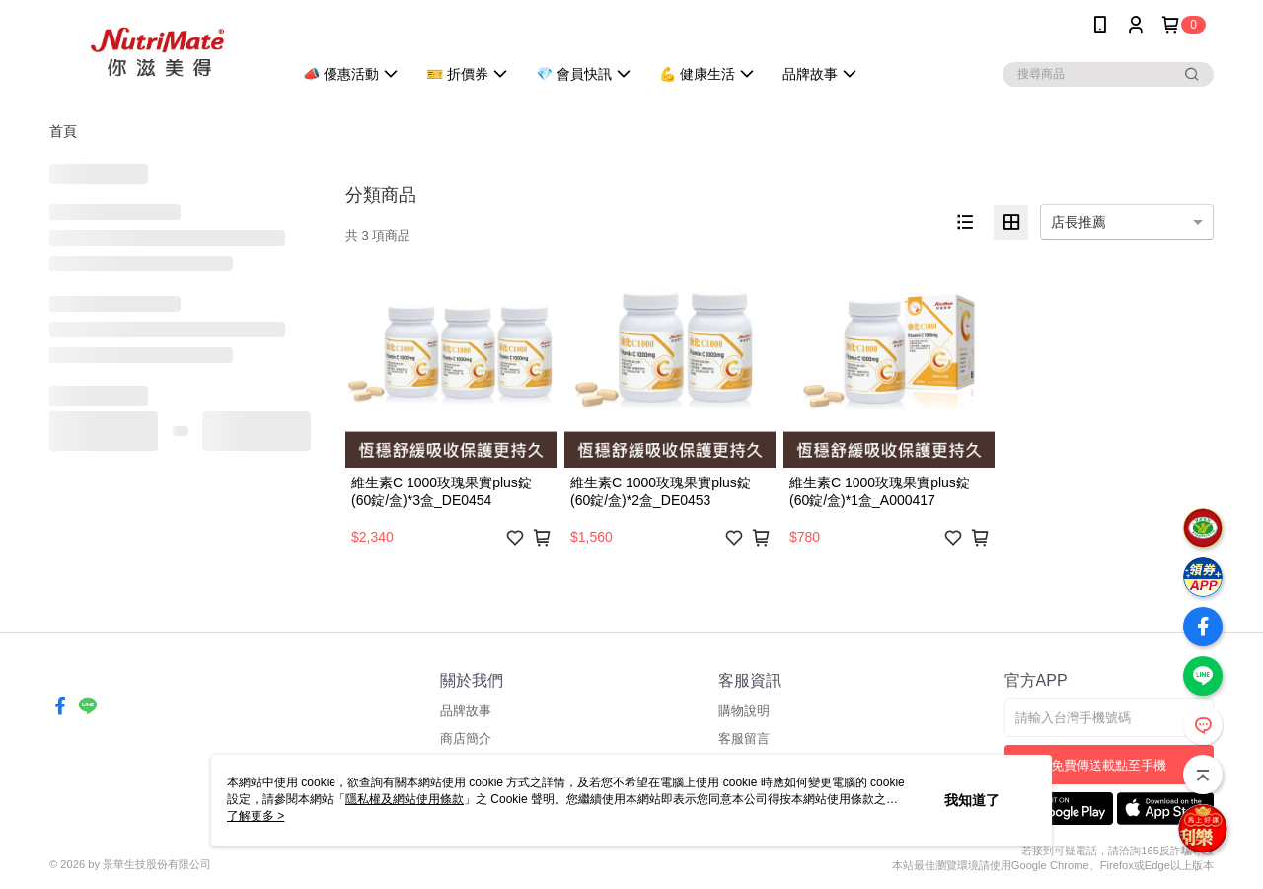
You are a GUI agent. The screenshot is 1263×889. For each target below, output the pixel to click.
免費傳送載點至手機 (1108, 765)
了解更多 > (255, 816)
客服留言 (744, 738)
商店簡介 (465, 738)
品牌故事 (465, 711)
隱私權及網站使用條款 (404, 799)
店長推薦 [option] (1078, 222)
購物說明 (744, 711)
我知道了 (972, 800)
